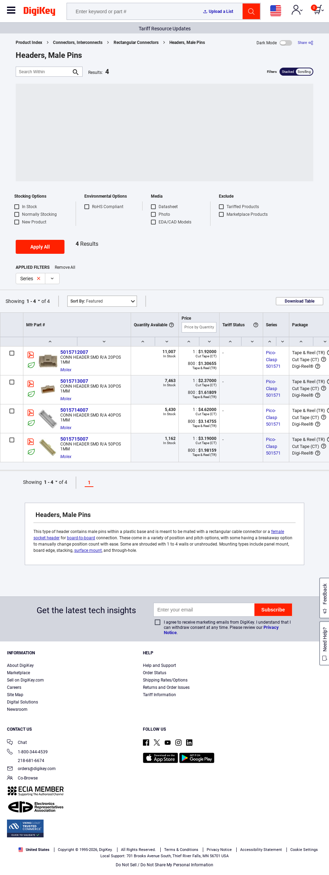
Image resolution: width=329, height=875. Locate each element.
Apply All (40, 247)
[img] (39, 12)
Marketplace (18, 672)
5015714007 (74, 410)
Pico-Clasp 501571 (273, 359)
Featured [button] (86, 301)
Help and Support (159, 665)
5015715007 (74, 439)
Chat (17, 743)
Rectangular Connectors (136, 42)
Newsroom (17, 709)
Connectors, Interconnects (77, 42)
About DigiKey (20, 665)
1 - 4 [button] (31, 301)
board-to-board (81, 537)
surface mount (88, 550)
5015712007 (74, 352)
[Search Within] (43, 71)
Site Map (15, 694)
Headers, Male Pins (187, 42)
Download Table (299, 301)
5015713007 (74, 381)
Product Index (29, 42)
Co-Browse (22, 778)
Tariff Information (159, 694)
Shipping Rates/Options (165, 680)
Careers (14, 687)
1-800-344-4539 (27, 752)
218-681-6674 (25, 760)
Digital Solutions (22, 702)
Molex (65, 369)
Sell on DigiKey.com (25, 680)
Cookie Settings (304, 849)
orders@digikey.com (31, 769)
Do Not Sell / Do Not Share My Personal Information (164, 864)
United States (33, 849)
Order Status (154, 672)
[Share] (305, 42)
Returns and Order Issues (166, 687)
